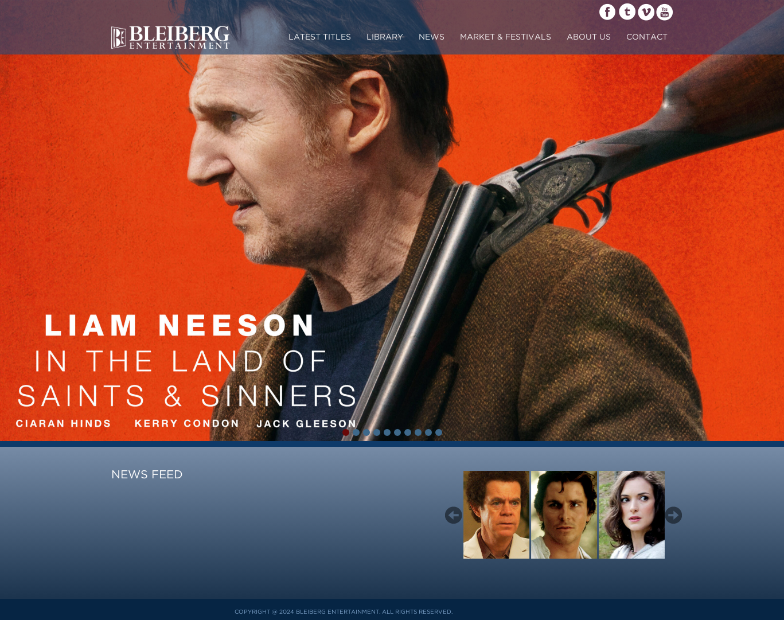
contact (647, 37)
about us (589, 37)
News (431, 37)
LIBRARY (384, 37)
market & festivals (505, 37)
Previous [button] (453, 515)
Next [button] (673, 515)
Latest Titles (319, 37)
